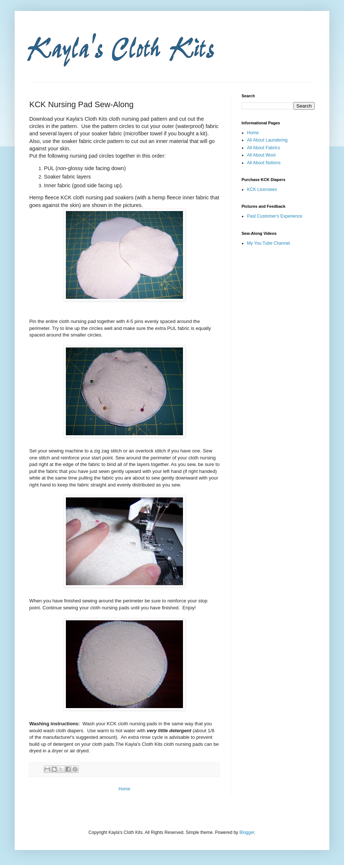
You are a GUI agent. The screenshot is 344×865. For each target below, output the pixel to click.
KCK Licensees (262, 189)
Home (124, 788)
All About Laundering (267, 140)
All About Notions (263, 162)
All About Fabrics (263, 147)
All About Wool (261, 155)
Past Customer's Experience (274, 216)
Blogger (246, 832)
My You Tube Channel (268, 243)
